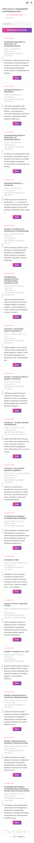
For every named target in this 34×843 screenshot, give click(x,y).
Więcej (17, 78)
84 (14, 836)
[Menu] (27, 2)
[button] (31, 2)
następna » (21, 836)
